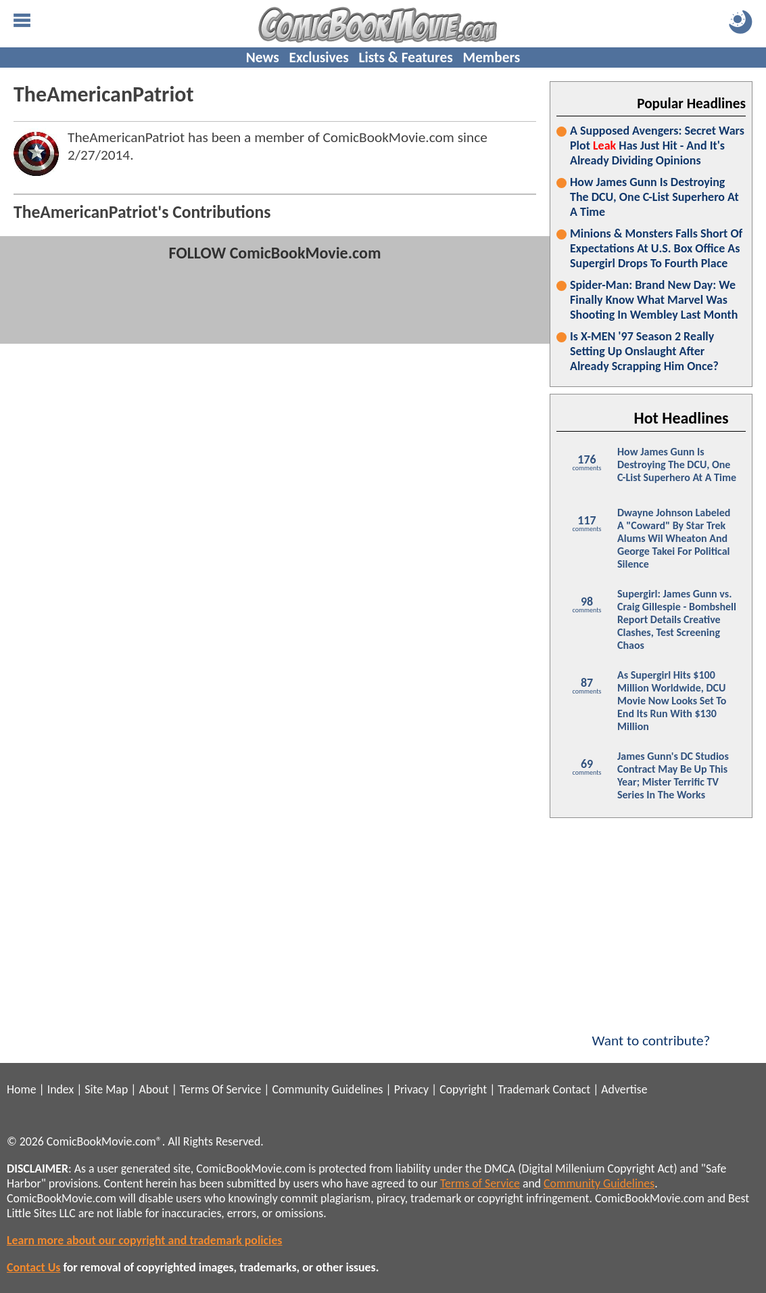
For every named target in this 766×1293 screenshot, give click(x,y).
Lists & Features (406, 57)
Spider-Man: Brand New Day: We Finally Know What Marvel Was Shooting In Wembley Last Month (654, 299)
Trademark (524, 1089)
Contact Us (33, 1267)
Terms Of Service (220, 1089)
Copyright (463, 1089)
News (262, 57)
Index (60, 1089)
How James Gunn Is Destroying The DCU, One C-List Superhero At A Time (654, 197)
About (153, 1089)
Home (21, 1089)
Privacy (411, 1089)
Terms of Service (480, 1183)
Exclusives (319, 57)
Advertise (624, 1089)
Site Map (106, 1089)
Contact (571, 1089)
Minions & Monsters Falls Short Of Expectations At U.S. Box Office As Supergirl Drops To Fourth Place (656, 248)
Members (491, 57)
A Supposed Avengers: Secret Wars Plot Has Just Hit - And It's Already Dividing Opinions (657, 145)
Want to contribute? (651, 1031)
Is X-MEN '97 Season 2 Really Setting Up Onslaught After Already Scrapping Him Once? (644, 351)
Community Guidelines (327, 1089)
